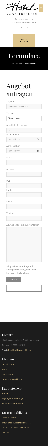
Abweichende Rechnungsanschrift (22, 224)
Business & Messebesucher (15, 428)
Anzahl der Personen (16, 125)
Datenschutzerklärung (13, 379)
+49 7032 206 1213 (25, 19)
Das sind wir (8, 364)
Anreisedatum (13, 134)
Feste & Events (9, 417)
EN (27, 27)
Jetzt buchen (24, 40)
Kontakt (5, 369)
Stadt (9, 190)
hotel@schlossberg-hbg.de (25, 22)
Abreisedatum (13, 146)
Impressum (7, 374)
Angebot (10, 101)
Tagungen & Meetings (12, 398)
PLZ (8, 180)
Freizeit (5, 432)
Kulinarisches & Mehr (12, 403)
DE (21, 27)
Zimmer (10, 113)
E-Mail (9, 201)
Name (9, 157)
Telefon (10, 213)
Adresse (10, 169)
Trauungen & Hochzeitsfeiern (16, 423)
